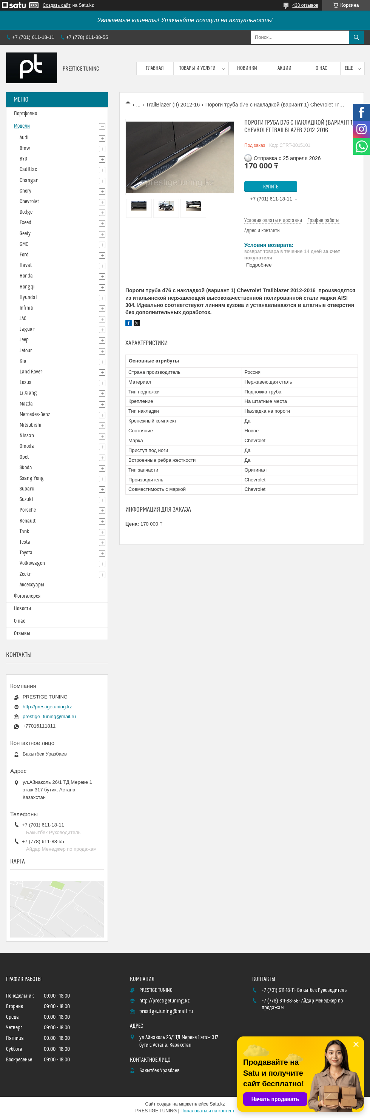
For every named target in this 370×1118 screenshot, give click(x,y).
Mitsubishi (31, 425)
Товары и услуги (197, 68)
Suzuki (26, 500)
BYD (23, 159)
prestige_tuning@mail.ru (49, 716)
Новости (22, 609)
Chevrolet (29, 202)
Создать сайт (57, 5)
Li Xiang (28, 393)
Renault (27, 521)
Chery (25, 191)
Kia (23, 361)
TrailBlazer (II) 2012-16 (173, 105)
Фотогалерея (27, 596)
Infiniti (27, 308)
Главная (155, 68)
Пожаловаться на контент (207, 1110)
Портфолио (25, 114)
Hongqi (27, 287)
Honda (26, 276)
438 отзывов (305, 5)
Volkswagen (32, 563)
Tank (24, 532)
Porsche (28, 510)
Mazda (26, 404)
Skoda (26, 468)
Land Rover (31, 372)
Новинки (247, 68)
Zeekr (25, 574)
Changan (29, 180)
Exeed (25, 223)
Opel (24, 457)
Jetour (26, 351)
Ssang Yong (32, 478)
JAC (23, 319)
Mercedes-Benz (35, 415)
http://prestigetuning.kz (47, 706)
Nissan (27, 436)
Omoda (27, 446)
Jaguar (27, 329)
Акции (284, 68)
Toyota (26, 553)
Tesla (25, 542)
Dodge (26, 212)
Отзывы (22, 634)
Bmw (25, 148)
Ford (24, 255)
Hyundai (28, 298)
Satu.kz (217, 1104)
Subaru (27, 489)
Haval (26, 265)
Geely (25, 234)
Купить (271, 187)
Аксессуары (32, 585)
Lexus (25, 382)
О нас (321, 68)
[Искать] (356, 37)
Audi (24, 138)
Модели (22, 126)
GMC (24, 244)
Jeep (24, 340)
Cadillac (28, 170)
